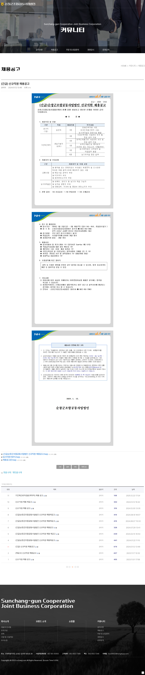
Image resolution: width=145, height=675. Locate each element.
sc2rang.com (21, 660)
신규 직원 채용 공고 (22, 508)
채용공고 (54, 50)
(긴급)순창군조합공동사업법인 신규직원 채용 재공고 (35, 534)
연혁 (2, 634)
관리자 (101, 496)
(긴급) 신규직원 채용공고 (25, 546)
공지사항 (39, 50)
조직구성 (4, 630)
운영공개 (106, 50)
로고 (18, 4)
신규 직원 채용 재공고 (23, 502)
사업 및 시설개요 (7, 637)
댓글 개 (7, 472)
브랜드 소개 (41, 621)
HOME (123, 65)
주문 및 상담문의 (72, 50)
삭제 (75, 467)
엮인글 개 (17, 472)
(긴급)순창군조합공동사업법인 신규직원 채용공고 (34, 527)
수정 (60, 467)
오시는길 (4, 640)
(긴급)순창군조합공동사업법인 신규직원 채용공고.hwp (25, 454)
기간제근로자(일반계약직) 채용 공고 (29, 495)
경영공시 (90, 50)
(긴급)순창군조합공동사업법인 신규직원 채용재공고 (35, 515)
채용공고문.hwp (9, 460)
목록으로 (83, 467)
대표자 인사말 (6, 627)
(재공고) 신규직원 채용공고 (25, 553)
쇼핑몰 (72, 621)
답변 (67, 467)
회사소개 (5, 621)
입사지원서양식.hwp (11, 457)
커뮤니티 (132, 65)
